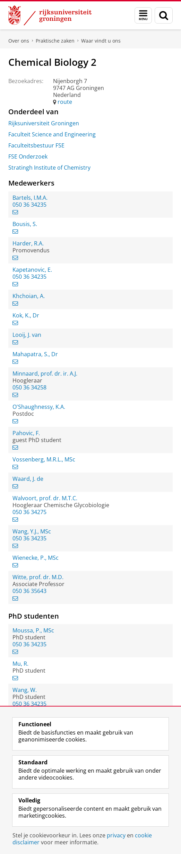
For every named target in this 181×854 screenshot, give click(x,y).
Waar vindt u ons (101, 40)
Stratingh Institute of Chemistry (49, 167)
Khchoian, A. (28, 296)
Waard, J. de (27, 479)
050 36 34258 (29, 387)
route (65, 102)
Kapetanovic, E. (32, 269)
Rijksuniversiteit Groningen (43, 123)
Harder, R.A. (28, 243)
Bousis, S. (24, 224)
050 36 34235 (29, 204)
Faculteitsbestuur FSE (36, 145)
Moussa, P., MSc (33, 630)
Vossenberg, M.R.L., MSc (43, 459)
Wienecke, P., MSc (35, 557)
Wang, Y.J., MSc (31, 531)
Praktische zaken (55, 40)
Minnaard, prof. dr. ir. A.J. (44, 373)
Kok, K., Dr (25, 315)
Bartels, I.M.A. (30, 197)
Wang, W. (24, 690)
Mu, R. (20, 663)
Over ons (18, 40)
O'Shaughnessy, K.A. (38, 407)
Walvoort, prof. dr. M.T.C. (44, 498)
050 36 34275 (29, 512)
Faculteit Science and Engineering (52, 134)
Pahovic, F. (26, 433)
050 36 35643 (29, 591)
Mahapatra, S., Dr (35, 354)
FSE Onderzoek (28, 156)
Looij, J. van (26, 335)
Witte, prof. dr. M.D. (37, 577)
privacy (116, 835)
